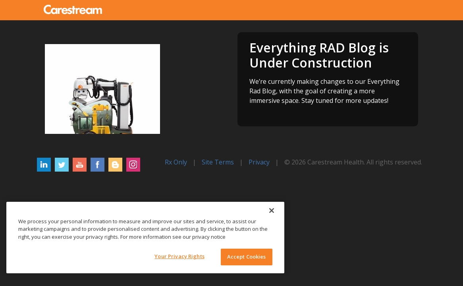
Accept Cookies (246, 256)
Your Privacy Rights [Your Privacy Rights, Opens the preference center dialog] (179, 256)
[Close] (271, 210)
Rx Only (176, 162)
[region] (145, 237)
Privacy (259, 162)
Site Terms (218, 162)
